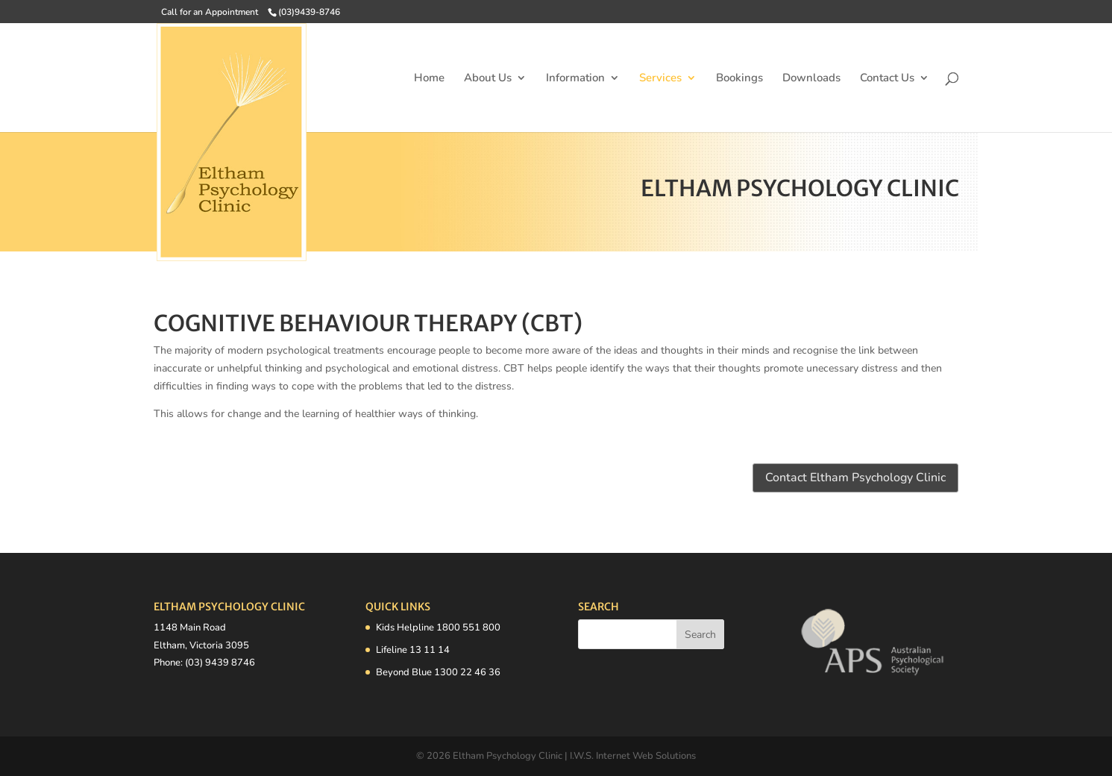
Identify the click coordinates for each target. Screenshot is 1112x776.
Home (429, 78)
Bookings (739, 78)
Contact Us (887, 78)
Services (660, 78)
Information (575, 78)
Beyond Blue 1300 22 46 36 (438, 672)
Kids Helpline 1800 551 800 (438, 627)
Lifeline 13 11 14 (413, 650)
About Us (488, 78)
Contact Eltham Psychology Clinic (855, 477)
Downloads (811, 78)
